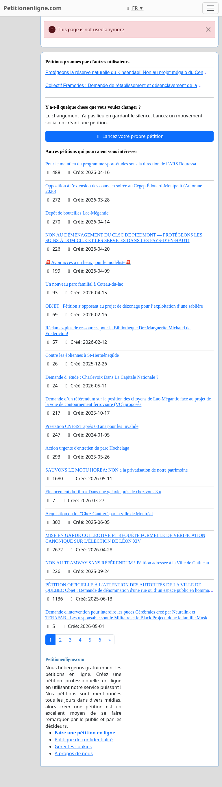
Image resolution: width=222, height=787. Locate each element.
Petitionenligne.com (32, 8)
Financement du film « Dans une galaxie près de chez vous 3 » (103, 491)
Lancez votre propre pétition (129, 136)
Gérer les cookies (73, 746)
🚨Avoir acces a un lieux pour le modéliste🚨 (88, 262)
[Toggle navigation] (210, 8)
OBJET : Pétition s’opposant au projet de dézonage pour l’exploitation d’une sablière (124, 306)
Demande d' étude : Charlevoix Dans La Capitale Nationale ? (101, 377)
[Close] (208, 29)
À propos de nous (74, 753)
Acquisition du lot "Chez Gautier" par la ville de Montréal (99, 513)
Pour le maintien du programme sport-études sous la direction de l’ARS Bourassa (120, 163)
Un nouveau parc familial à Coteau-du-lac (84, 284)
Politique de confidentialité (84, 739)
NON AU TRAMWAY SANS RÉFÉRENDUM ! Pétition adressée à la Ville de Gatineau (127, 562)
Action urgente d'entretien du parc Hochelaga (87, 448)
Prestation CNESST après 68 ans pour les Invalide (91, 426)
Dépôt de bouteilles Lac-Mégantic (76, 212)
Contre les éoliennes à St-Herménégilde (82, 355)
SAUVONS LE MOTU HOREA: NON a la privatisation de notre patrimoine (116, 470)
